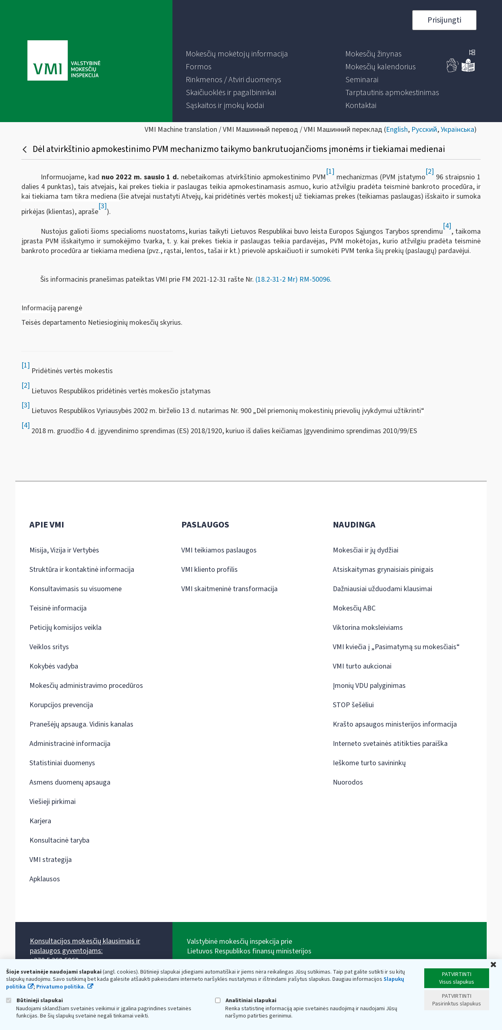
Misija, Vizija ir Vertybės (64, 550)
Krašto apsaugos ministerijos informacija (395, 724)
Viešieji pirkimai (52, 802)
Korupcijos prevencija (61, 705)
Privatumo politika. (60, 987)
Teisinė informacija (58, 608)
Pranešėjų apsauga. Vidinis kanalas (81, 724)
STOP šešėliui (353, 705)
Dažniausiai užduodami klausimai (382, 589)
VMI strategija (50, 860)
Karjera (40, 821)
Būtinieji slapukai (34, 1000)
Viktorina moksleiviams (368, 628)
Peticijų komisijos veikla (65, 628)
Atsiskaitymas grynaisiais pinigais (383, 570)
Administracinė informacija (69, 744)
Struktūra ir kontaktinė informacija (81, 570)
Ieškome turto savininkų (369, 763)
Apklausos (44, 879)
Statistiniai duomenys (62, 763)
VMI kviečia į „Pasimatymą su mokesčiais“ (396, 647)
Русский (424, 130)
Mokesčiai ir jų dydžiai (365, 550)
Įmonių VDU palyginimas (369, 686)
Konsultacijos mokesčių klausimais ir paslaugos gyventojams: (85, 946)
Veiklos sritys (49, 647)
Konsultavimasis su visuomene (75, 589)
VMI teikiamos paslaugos (219, 550)
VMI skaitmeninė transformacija (229, 589)
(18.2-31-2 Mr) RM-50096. (293, 279)
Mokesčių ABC (354, 608)
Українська (457, 130)
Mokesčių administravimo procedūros (86, 686)
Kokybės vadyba (53, 666)
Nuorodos (348, 782)
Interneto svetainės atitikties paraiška (390, 744)
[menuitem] (237, 54)
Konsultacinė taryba (59, 840)
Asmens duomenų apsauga (69, 782)
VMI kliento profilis (209, 570)
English (397, 130)
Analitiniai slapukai (245, 1000)
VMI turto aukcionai (362, 666)
